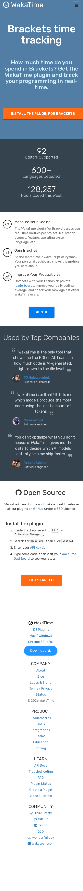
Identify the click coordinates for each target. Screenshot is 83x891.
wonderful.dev (40, 837)
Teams (40, 736)
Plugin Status (41, 784)
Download (40, 650)
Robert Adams (35, 463)
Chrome (34, 642)
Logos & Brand (41, 682)
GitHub (38, 509)
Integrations (41, 730)
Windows (45, 636)
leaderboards (24, 285)
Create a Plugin (40, 790)
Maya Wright (33, 420)
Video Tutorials (41, 796)
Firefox (48, 642)
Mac (33, 636)
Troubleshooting (41, 771)
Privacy (46, 688)
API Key (37, 547)
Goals (41, 724)
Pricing (41, 748)
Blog (40, 676)
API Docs (40, 765)
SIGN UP (41, 312)
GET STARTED (41, 580)
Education (40, 742)
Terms (33, 688)
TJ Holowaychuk (37, 378)
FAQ (41, 778)
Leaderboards (41, 718)
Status (41, 694)
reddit (41, 825)
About (40, 670)
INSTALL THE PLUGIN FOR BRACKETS (43, 113)
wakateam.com (40, 843)
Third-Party (41, 813)
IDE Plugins (40, 630)
